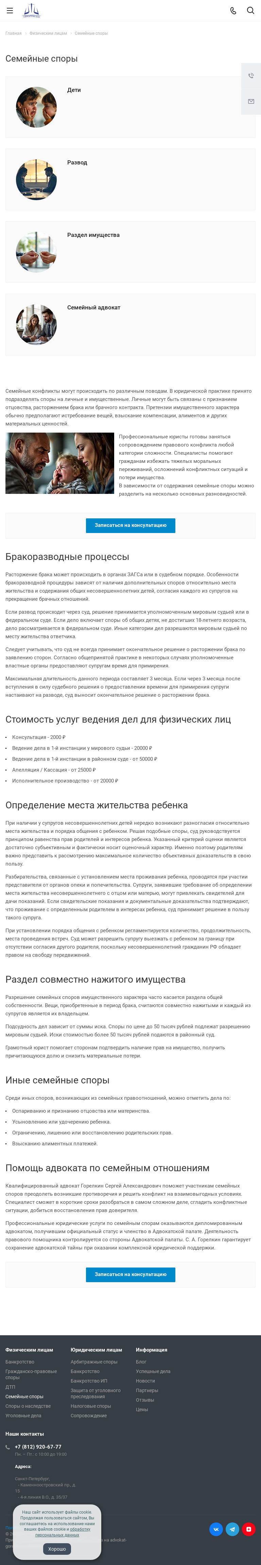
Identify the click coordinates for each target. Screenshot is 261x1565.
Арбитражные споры (94, 1362)
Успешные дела (153, 1371)
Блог (141, 1362)
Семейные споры (24, 1396)
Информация (151, 1350)
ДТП (10, 1387)
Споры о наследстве (28, 1406)
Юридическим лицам (96, 1350)
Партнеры (147, 1390)
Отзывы (145, 1400)
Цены (142, 1409)
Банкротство (19, 1362)
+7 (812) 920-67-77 (38, 1447)
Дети (74, 89)
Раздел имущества (93, 234)
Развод (77, 162)
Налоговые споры (91, 1406)
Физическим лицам (29, 1350)
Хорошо (57, 1549)
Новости (145, 1381)
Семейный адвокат (93, 307)
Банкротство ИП (89, 1381)
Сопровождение (89, 1415)
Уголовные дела (23, 1415)
